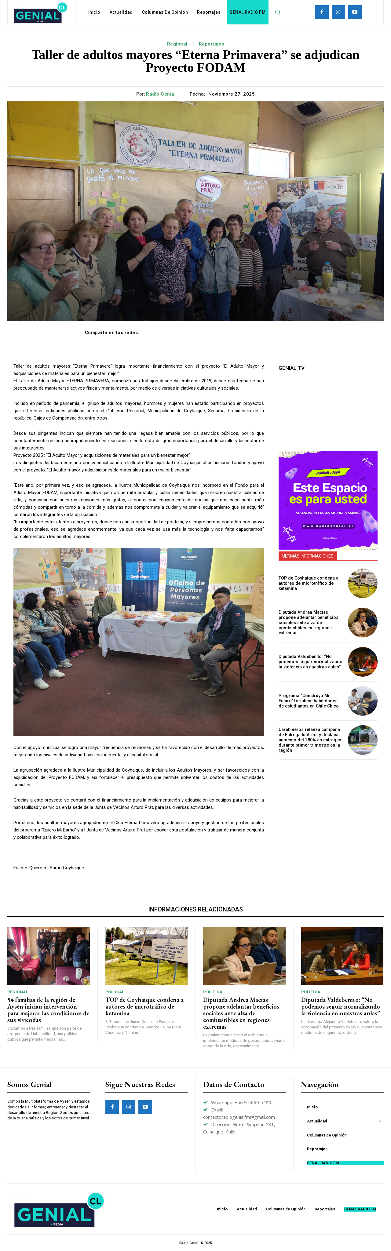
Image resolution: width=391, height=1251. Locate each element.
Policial (114, 992)
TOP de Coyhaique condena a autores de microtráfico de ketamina (308, 583)
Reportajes (211, 44)
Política (212, 992)
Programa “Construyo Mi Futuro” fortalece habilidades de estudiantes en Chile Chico (308, 700)
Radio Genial (161, 94)
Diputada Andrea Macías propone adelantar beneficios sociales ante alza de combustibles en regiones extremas (308, 622)
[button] (277, 12)
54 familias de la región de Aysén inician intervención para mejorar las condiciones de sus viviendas (48, 1010)
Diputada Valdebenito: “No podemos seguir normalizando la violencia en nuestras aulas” (310, 661)
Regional (177, 44)
